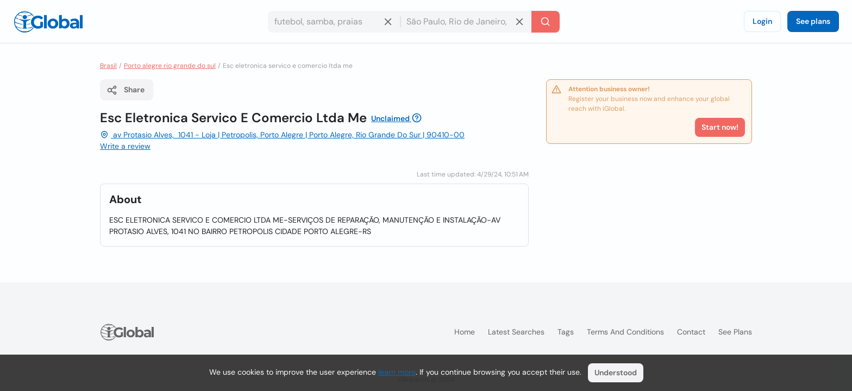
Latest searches (516, 332)
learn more (397, 372)
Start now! (719, 127)
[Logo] (48, 22)
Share (125, 90)
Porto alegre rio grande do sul (170, 65)
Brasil (108, 65)
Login (762, 21)
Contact (691, 332)
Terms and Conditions (625, 332)
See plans (813, 21)
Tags (565, 332)
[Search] (545, 22)
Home (464, 332)
